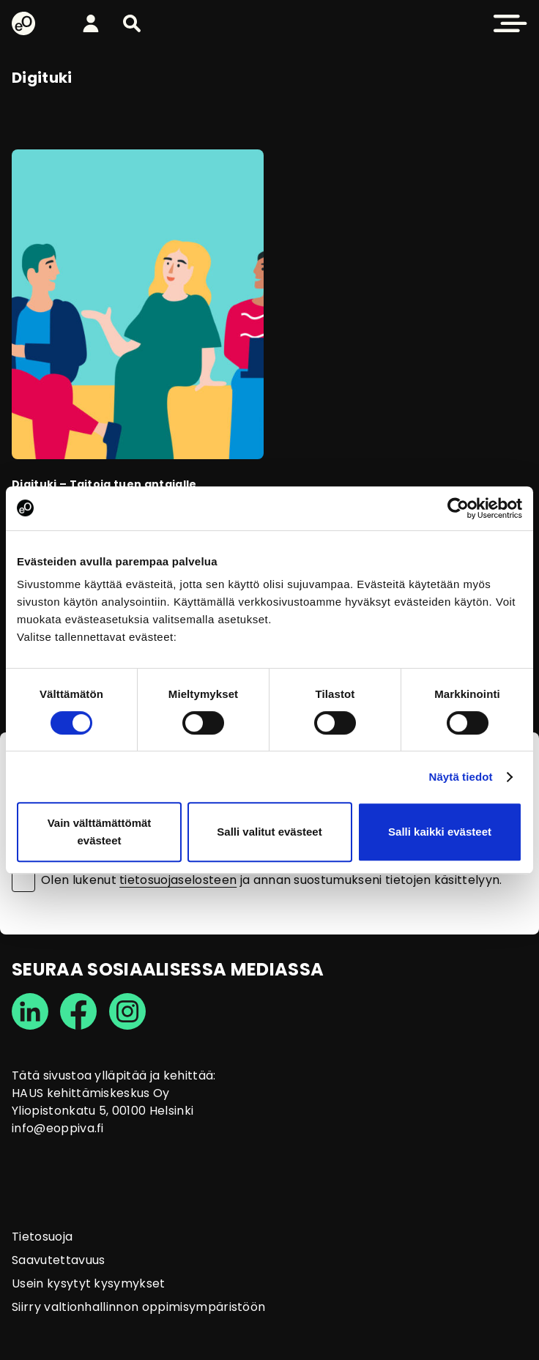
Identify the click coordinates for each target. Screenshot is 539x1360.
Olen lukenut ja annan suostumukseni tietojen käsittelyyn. (271, 880)
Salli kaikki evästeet (439, 831)
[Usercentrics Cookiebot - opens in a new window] (458, 508)
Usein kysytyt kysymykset (89, 1283)
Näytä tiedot (461, 776)
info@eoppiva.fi (58, 1128)
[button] (132, 23)
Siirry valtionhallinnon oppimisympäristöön (138, 1306)
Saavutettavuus (58, 1260)
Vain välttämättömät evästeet (100, 832)
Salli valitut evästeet (269, 831)
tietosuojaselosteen (178, 880)
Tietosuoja (42, 1236)
